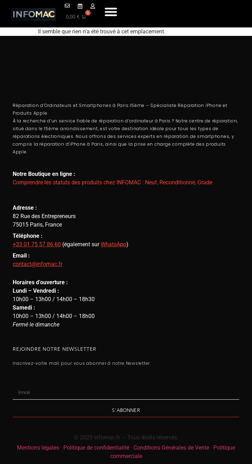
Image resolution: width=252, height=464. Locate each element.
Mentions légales (38, 447)
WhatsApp (113, 244)
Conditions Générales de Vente (171, 447)
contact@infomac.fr (37, 264)
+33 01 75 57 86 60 (37, 244)
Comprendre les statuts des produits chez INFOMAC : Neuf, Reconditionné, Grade (112, 182)
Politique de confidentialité (96, 447)
